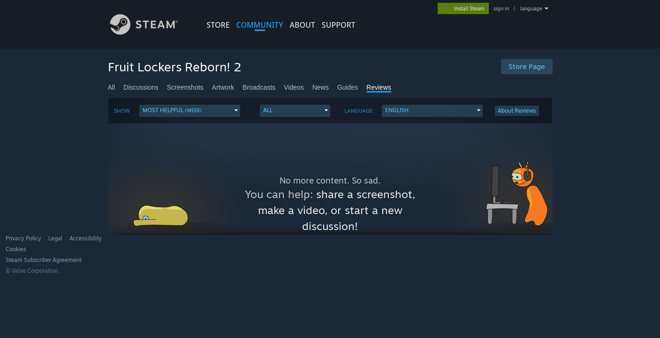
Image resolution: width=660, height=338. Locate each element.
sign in (501, 8)
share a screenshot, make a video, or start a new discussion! (337, 210)
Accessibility (85, 238)
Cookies (16, 249)
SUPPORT (339, 25)
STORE (218, 25)
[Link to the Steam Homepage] (151, 32)
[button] (189, 111)
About (302, 25)
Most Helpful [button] (172, 110)
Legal (55, 238)
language (531, 8)
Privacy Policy (23, 238)
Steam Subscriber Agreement (44, 259)
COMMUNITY (259, 25)
